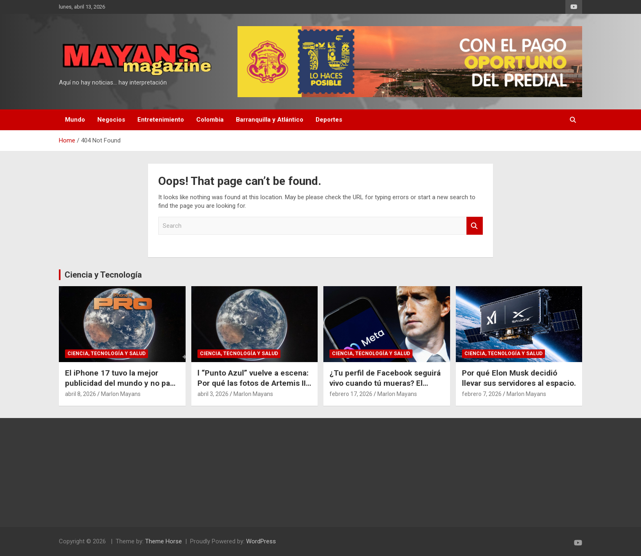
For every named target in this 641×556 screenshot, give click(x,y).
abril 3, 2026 (213, 394)
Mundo (75, 119)
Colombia (210, 119)
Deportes (329, 119)
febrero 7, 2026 (482, 394)
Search (474, 226)
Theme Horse (163, 541)
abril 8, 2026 (80, 394)
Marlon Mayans (121, 394)
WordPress (261, 541)
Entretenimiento (160, 119)
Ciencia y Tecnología (103, 275)
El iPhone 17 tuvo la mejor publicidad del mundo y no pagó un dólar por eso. (122, 383)
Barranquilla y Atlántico (269, 119)
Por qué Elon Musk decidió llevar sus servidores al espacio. (519, 378)
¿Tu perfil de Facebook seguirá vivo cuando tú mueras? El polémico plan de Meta (385, 383)
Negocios (111, 119)
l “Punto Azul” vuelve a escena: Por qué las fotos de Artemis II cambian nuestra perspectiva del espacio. (253, 388)
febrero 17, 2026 (350, 394)
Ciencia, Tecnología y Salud (106, 353)
